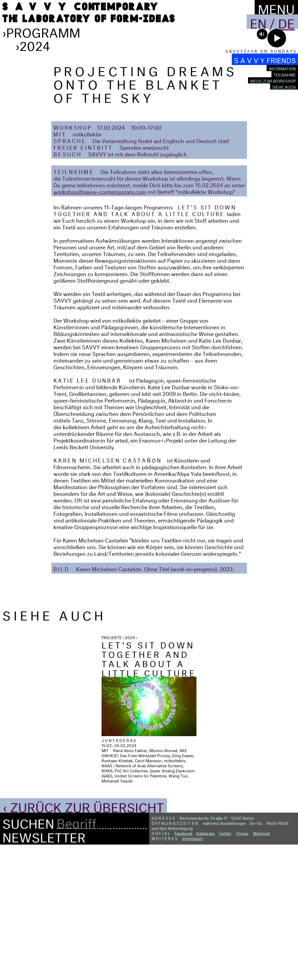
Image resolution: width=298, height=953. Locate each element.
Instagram (205, 941)
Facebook (183, 941)
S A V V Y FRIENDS (265, 59)
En (258, 21)
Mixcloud (261, 941)
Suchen (28, 930)
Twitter (225, 941)
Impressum (192, 946)
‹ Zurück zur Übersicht (83, 913)
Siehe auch (284, 86)
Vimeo (242, 941)
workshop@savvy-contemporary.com (99, 299)
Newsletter (44, 943)
